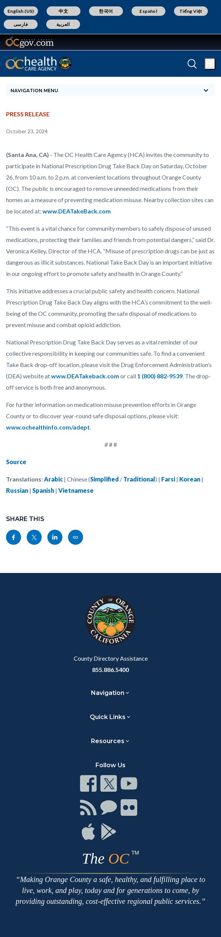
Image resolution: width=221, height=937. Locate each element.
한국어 (106, 11)
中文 (63, 11)
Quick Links (108, 717)
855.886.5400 (110, 669)
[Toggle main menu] (209, 64)
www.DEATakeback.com (85, 375)
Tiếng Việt (191, 11)
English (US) (21, 11)
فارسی (21, 24)
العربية (63, 24)
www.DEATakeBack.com (76, 211)
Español (148, 11)
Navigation (107, 692)
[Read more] (30, 42)
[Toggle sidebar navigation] (110, 90)
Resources (107, 741)
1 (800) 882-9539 (160, 375)
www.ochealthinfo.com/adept (48, 427)
